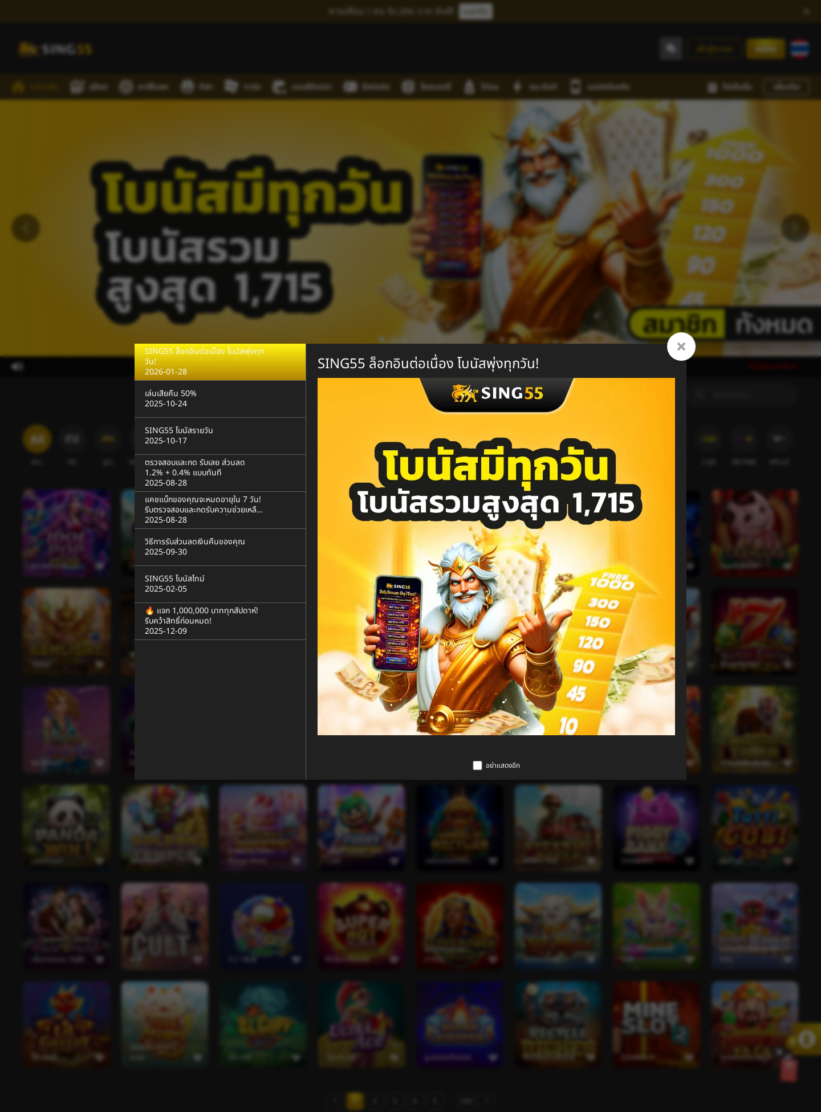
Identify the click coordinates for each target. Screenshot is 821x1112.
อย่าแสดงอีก (503, 765)
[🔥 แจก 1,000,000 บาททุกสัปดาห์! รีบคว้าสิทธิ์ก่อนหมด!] (220, 621)
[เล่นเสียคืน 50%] (220, 399)
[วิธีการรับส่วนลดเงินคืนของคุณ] (220, 547)
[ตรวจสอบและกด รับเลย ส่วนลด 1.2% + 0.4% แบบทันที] (220, 473)
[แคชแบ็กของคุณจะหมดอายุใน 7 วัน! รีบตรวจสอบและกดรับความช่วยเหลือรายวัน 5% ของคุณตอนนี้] (220, 510)
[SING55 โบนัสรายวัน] (220, 436)
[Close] (681, 346)
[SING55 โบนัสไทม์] (220, 584)
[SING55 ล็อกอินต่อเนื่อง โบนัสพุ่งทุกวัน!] (220, 362)
